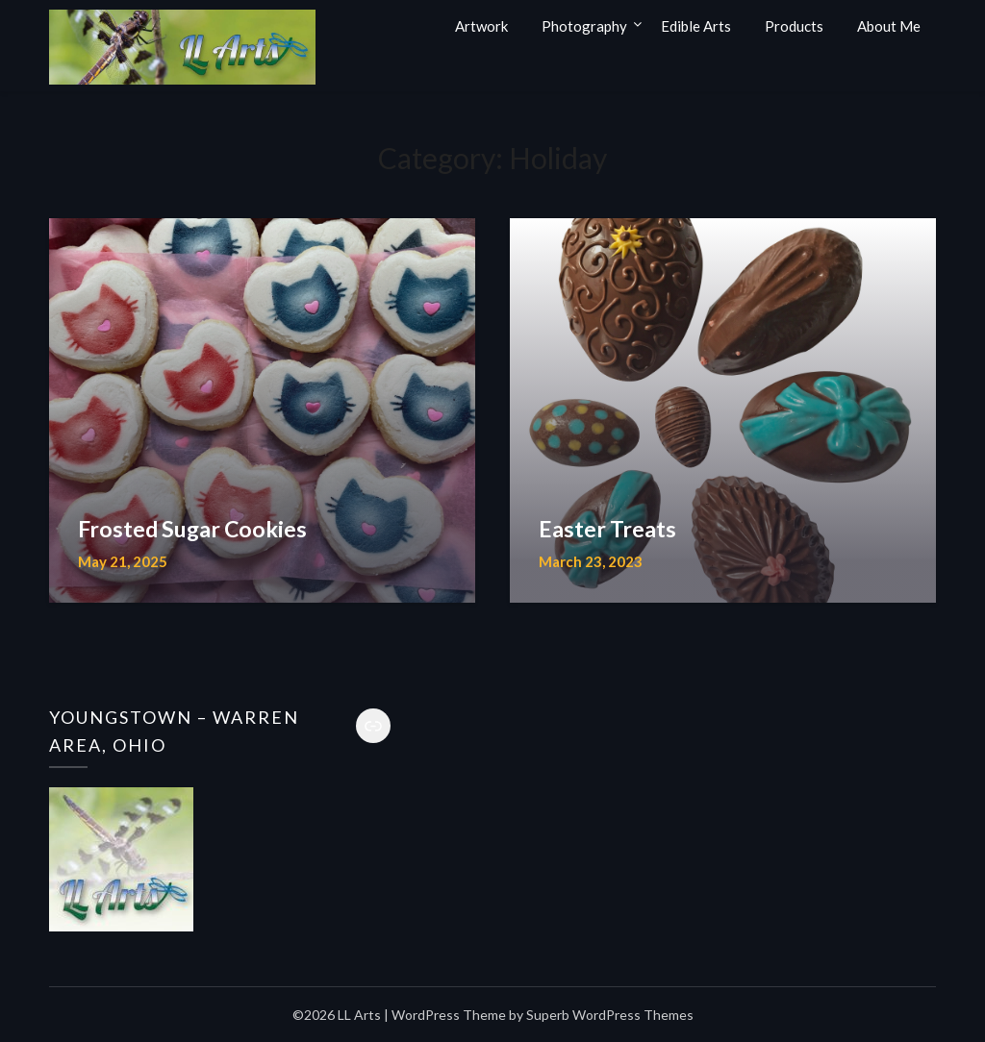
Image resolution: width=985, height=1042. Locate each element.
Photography (584, 26)
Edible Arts (696, 26)
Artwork (481, 26)
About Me (889, 26)
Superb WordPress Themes (610, 1014)
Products (794, 26)
